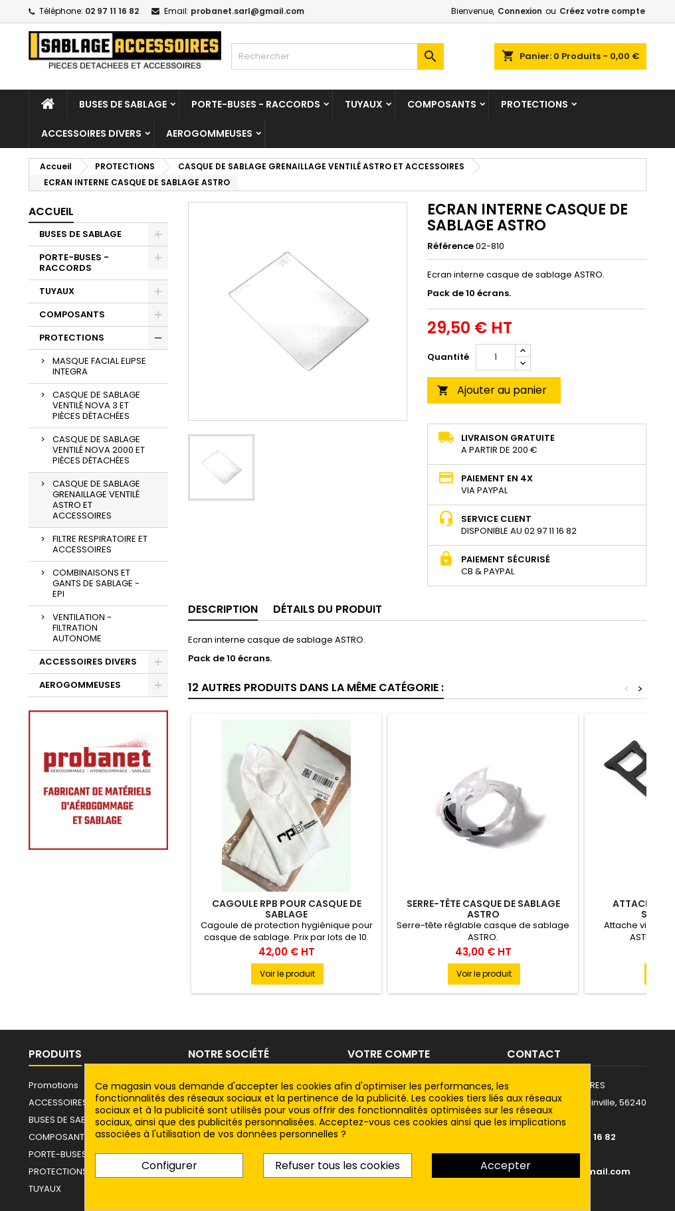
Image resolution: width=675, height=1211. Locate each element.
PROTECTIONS (534, 104)
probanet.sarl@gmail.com (247, 11)
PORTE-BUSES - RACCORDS (255, 104)
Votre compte (388, 1054)
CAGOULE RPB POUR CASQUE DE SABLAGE (286, 909)
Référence (450, 246)
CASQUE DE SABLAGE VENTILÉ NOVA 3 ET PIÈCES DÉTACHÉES (96, 405)
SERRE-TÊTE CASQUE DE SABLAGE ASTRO (483, 909)
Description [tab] (223, 609)
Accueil (51, 211)
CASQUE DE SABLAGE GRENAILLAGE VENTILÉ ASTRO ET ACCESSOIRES (96, 499)
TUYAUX (364, 104)
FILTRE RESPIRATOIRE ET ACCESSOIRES (99, 544)
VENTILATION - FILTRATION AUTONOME (82, 628)
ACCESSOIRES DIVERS (91, 133)
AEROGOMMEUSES (209, 133)
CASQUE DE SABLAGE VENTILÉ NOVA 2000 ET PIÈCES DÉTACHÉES (98, 450)
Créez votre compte (602, 11)
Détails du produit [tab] (327, 609)
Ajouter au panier (492, 390)
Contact (534, 1054)
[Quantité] (496, 357)
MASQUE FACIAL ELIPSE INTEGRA (99, 366)
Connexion (520, 11)
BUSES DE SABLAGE (123, 104)
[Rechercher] (337, 56)
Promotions (53, 1085)
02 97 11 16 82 (112, 11)
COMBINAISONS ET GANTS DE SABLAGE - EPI (96, 583)
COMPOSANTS (441, 104)
